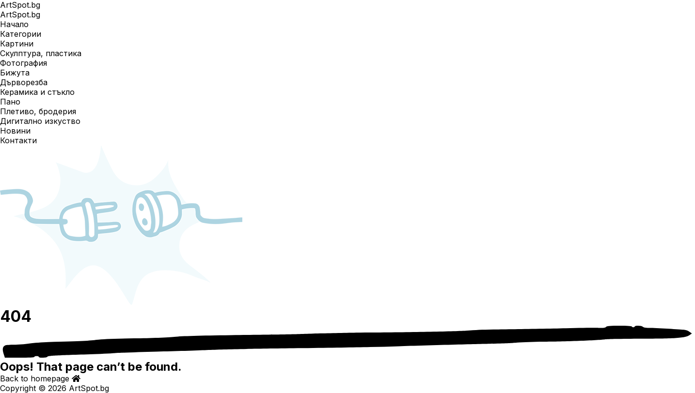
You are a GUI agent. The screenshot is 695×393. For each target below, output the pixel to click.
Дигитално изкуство (40, 121)
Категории (20, 34)
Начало (14, 24)
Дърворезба (23, 82)
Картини (16, 43)
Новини (15, 131)
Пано (10, 101)
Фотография (23, 63)
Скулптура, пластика (40, 53)
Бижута (15, 72)
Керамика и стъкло (37, 92)
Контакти (18, 140)
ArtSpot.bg (20, 5)
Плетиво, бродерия (38, 111)
